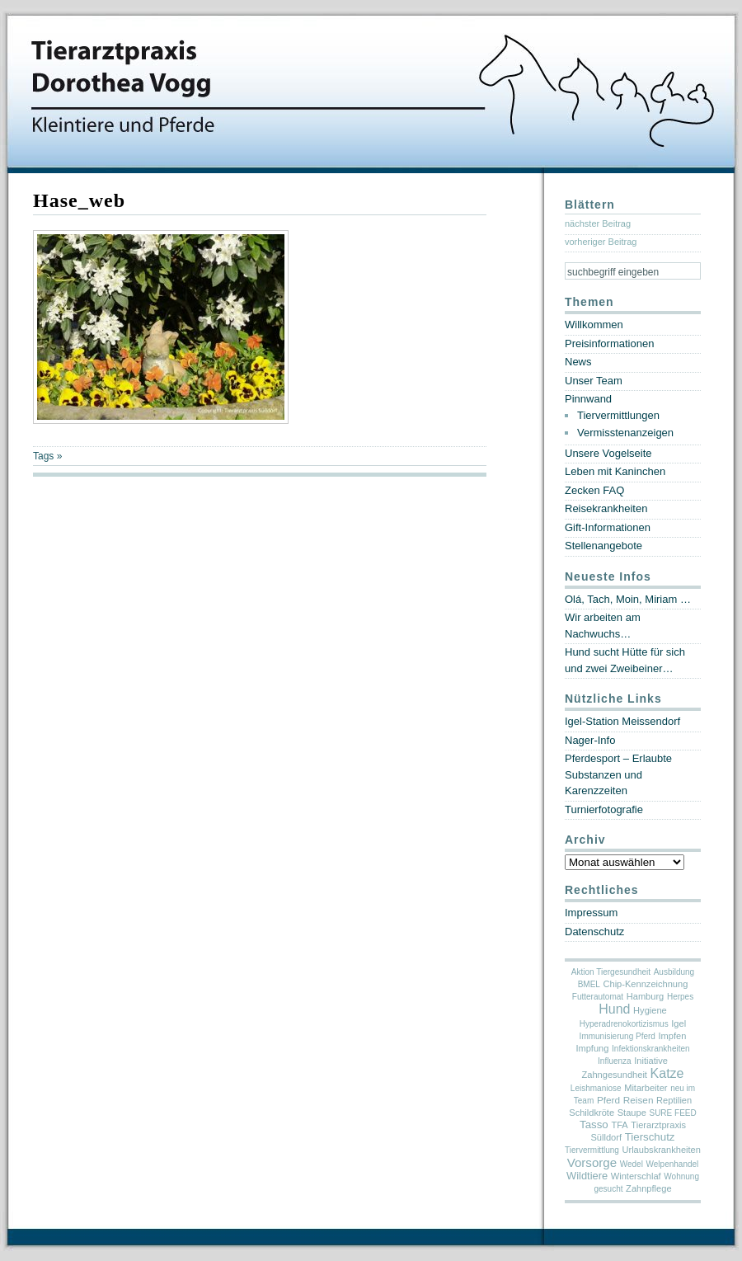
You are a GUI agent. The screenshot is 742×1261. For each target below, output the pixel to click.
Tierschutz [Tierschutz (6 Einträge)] (650, 1137)
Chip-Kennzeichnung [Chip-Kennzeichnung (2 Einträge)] (645, 984)
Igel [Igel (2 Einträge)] (678, 1023)
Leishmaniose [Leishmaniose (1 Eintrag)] (596, 1088)
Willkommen (594, 324)
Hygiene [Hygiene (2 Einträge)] (650, 1010)
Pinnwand (588, 399)
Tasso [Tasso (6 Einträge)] (594, 1124)
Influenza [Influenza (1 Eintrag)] (615, 1061)
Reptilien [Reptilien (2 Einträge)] (674, 1100)
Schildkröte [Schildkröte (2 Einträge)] (591, 1112)
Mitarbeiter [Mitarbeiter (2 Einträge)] (645, 1088)
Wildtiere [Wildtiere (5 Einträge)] (587, 1175)
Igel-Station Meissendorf (622, 721)
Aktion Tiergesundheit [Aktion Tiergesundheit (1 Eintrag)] (610, 971)
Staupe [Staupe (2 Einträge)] (632, 1112)
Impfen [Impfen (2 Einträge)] (673, 1036)
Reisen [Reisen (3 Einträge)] (638, 1100)
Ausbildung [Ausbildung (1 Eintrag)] (674, 971)
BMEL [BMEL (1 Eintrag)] (589, 984)
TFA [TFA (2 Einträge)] (619, 1125)
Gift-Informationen (607, 527)
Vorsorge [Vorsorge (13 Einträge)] (592, 1162)
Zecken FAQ (594, 490)
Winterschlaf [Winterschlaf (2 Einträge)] (636, 1176)
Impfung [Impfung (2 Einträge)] (591, 1048)
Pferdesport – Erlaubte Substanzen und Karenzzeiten (618, 774)
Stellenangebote (603, 545)
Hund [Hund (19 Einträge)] (614, 1009)
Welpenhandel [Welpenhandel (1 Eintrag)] (672, 1164)
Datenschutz (594, 931)
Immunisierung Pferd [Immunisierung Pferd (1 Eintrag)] (617, 1036)
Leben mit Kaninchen (615, 471)
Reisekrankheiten (606, 508)
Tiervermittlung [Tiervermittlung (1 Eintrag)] (592, 1150)
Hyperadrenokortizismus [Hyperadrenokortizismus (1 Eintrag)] (624, 1023)
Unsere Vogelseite (608, 453)
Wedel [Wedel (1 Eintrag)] (631, 1164)
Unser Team (593, 380)
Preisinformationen (609, 343)
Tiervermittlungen (618, 415)
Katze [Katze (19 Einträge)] (667, 1073)
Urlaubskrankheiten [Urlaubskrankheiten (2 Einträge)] (661, 1150)
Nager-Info (590, 740)
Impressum (591, 912)
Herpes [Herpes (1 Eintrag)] (680, 996)
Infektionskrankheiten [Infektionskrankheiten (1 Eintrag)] (651, 1048)
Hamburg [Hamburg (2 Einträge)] (646, 996)
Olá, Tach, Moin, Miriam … (628, 599)
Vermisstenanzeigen (625, 432)
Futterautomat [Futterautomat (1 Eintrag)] (597, 996)
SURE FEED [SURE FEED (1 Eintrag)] (672, 1112)
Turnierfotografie (604, 809)
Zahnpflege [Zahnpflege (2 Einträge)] (648, 1188)
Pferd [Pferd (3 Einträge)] (608, 1100)
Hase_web (79, 200)
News (578, 361)
